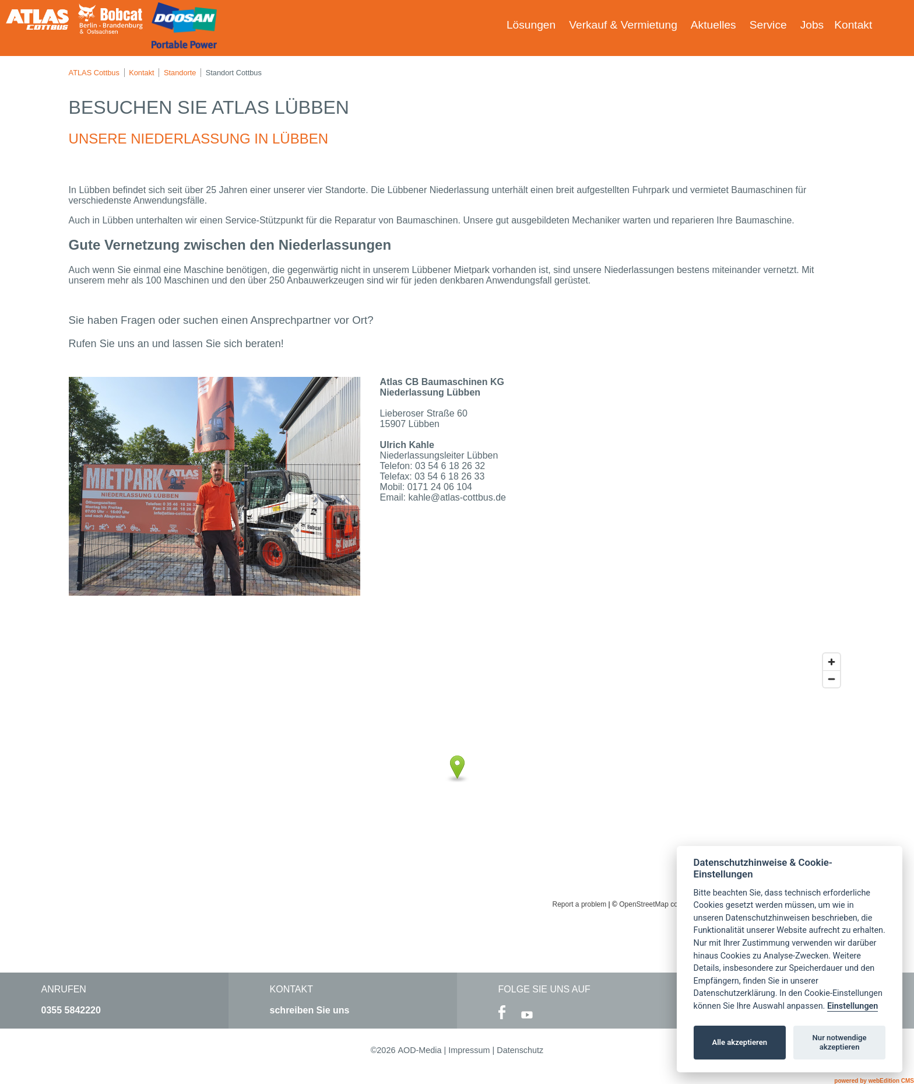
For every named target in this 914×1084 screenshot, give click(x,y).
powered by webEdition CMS (874, 1081)
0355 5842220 (71, 1010)
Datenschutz (520, 1050)
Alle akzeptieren (739, 1042)
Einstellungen (852, 1006)
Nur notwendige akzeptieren (840, 1042)
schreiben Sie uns (310, 1010)
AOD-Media (419, 1050)
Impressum (469, 1050)
